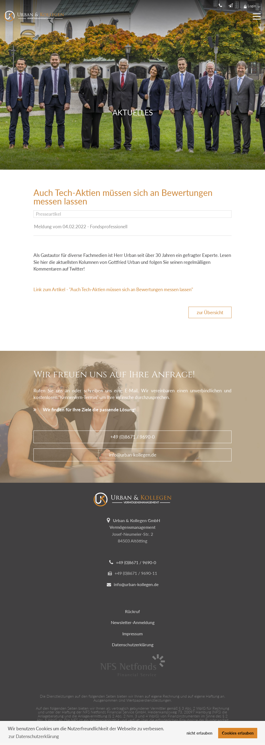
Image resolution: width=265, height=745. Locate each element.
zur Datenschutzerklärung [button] (34, 736)
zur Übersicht (210, 312)
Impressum (132, 633)
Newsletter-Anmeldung (132, 622)
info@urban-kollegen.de (132, 455)
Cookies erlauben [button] (237, 733)
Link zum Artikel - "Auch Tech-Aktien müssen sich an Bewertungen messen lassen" (113, 289)
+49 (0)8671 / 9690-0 (132, 437)
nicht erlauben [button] (199, 733)
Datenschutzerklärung (132, 644)
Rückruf (132, 611)
